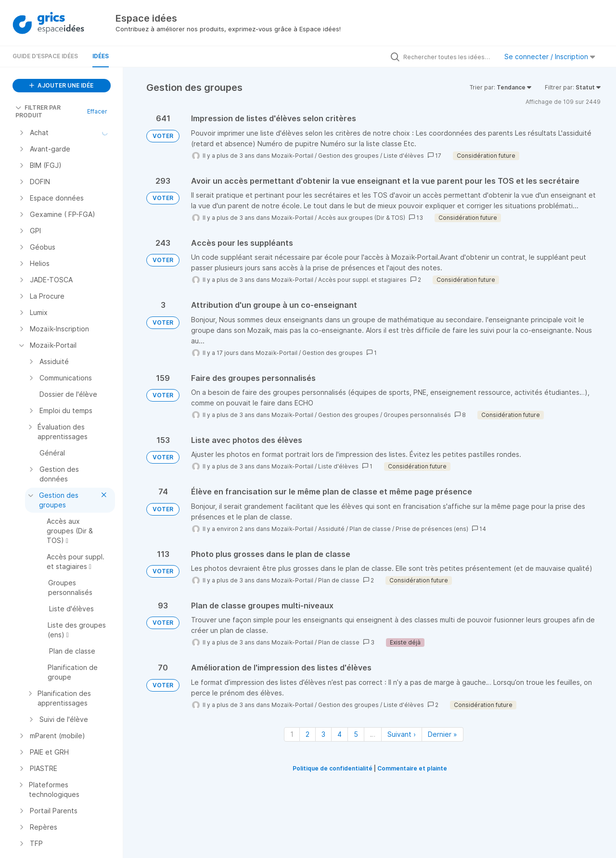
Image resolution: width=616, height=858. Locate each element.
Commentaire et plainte (412, 768)
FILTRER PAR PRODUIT (38, 111)
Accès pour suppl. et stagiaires (362, 279)
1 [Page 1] (292, 734)
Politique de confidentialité (332, 768)
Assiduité (331, 528)
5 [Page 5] (356, 734)
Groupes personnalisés (417, 414)
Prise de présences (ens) (432, 528)
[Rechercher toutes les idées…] (448, 57)
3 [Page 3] (323, 734)
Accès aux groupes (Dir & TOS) (361, 217)
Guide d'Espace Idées (45, 56)
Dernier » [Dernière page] (442, 734)
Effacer (97, 111)
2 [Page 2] (307, 734)
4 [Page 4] (339, 734)
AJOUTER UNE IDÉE (61, 85)
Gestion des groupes (348, 155)
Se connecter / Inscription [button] (549, 56)
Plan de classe (370, 528)
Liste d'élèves (404, 155)
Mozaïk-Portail (292, 155)
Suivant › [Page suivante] (401, 734)
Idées (100, 56)
